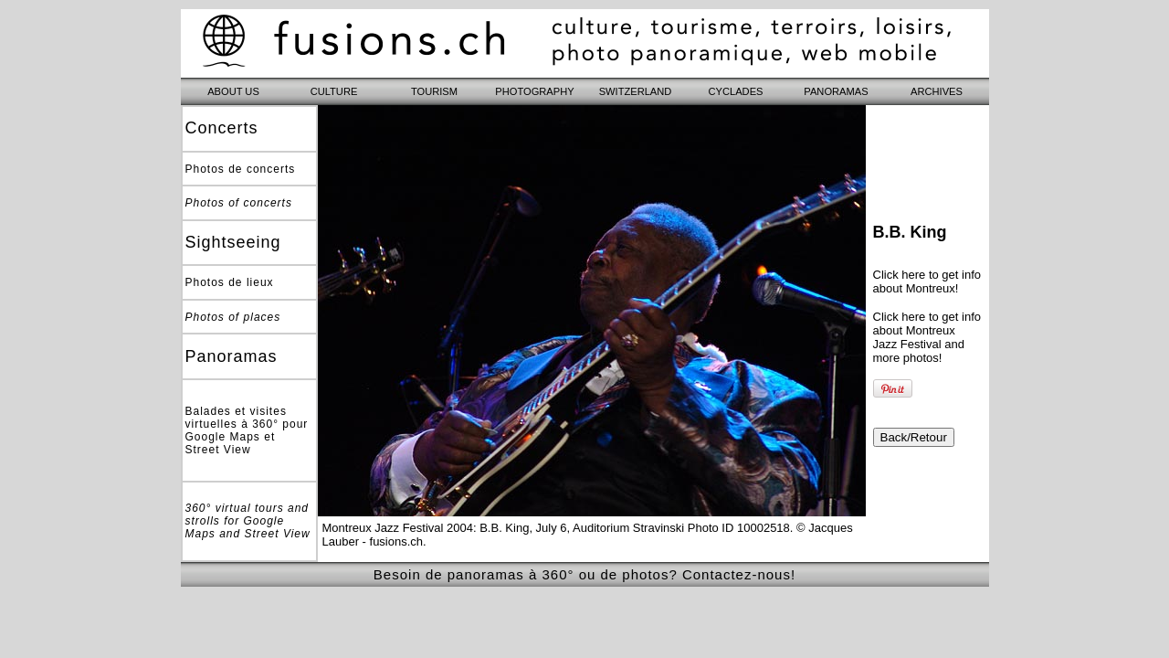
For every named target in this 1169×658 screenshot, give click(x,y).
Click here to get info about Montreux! (927, 281)
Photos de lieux (229, 282)
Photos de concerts (240, 169)
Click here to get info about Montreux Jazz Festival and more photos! (927, 337)
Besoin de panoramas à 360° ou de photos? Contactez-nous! (584, 574)
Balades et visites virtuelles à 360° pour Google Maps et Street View (247, 430)
